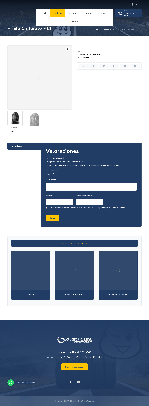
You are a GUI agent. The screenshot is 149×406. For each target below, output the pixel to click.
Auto (94, 54)
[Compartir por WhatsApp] (114, 66)
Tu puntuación (52, 170)
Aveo (99, 54)
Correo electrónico (84, 195)
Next (12, 131)
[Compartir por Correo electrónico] (135, 66)
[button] (10, 382)
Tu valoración (51, 179)
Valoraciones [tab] (17, 146)
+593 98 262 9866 (80, 352)
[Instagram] (137, 4)
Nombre (49, 195)
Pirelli (87, 57)
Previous (13, 127)
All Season (88, 54)
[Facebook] (132, 4)
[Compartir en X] (104, 66)
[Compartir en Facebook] (93, 66)
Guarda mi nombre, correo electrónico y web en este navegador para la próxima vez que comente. (87, 207)
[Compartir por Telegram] (124, 66)
